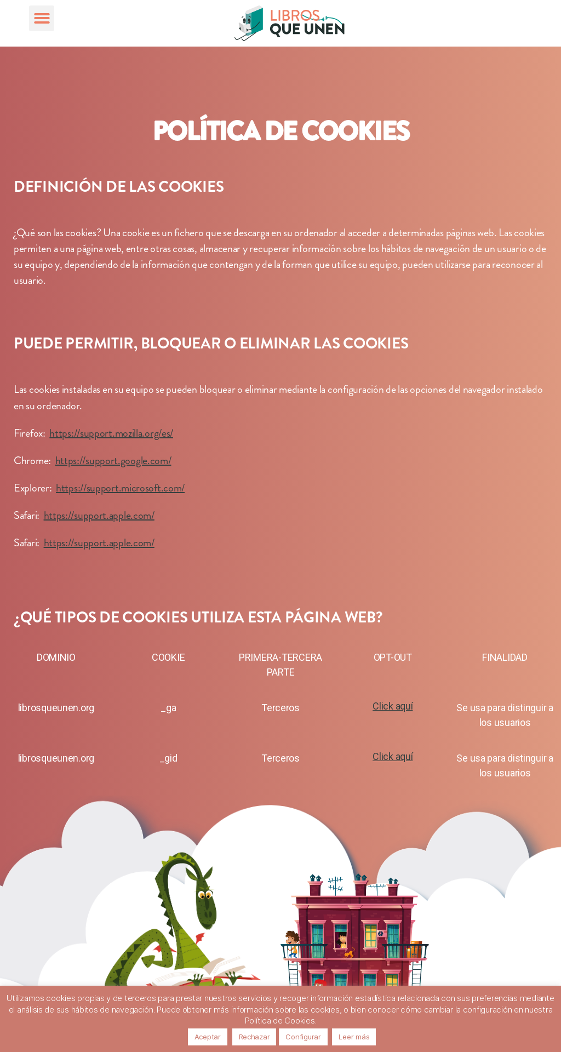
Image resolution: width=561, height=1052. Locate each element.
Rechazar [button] (254, 1036)
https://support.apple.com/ (99, 515)
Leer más (354, 1036)
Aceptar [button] (207, 1036)
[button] (41, 18)
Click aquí (393, 706)
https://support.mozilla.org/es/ (111, 433)
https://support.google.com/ (113, 460)
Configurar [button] (302, 1036)
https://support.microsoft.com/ (120, 488)
